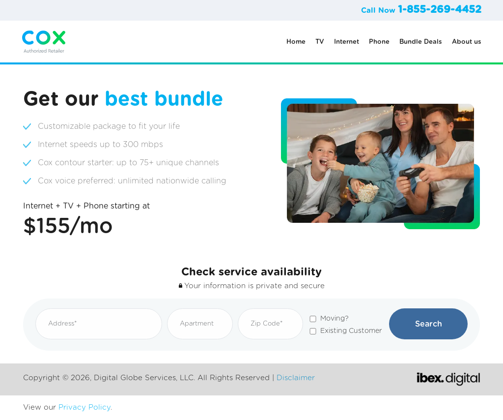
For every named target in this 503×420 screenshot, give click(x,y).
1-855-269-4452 (439, 9)
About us (466, 42)
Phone (379, 42)
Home (296, 42)
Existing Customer (351, 331)
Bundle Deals (420, 42)
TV (319, 42)
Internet (346, 42)
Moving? (334, 318)
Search (428, 324)
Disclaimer (296, 378)
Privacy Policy (84, 407)
